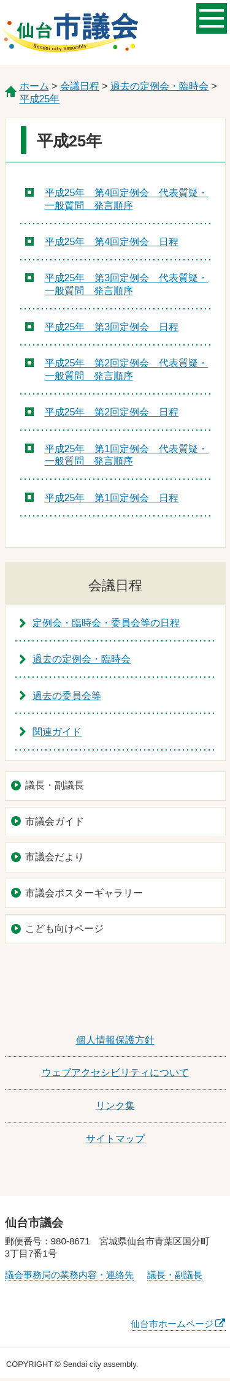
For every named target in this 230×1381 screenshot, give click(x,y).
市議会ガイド (54, 821)
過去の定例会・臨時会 (159, 86)
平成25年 (40, 99)
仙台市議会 (70, 32)
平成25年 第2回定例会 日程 (112, 412)
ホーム (34, 86)
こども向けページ (64, 928)
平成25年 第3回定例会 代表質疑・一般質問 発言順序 (127, 284)
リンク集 (115, 1105)
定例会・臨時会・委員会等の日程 (106, 623)
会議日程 (79, 86)
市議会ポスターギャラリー (84, 893)
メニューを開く (211, 17)
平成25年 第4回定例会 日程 (112, 241)
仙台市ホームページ (172, 1324)
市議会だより (54, 857)
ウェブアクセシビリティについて (115, 1072)
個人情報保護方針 (115, 1040)
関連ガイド (57, 732)
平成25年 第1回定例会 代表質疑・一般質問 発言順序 (127, 455)
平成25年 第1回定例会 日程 (112, 498)
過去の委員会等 (67, 695)
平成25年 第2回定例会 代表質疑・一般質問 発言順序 (127, 369)
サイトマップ (115, 1138)
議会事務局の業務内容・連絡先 (69, 1274)
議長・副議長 (54, 785)
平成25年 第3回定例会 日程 (112, 327)
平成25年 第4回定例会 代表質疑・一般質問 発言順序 (127, 199)
